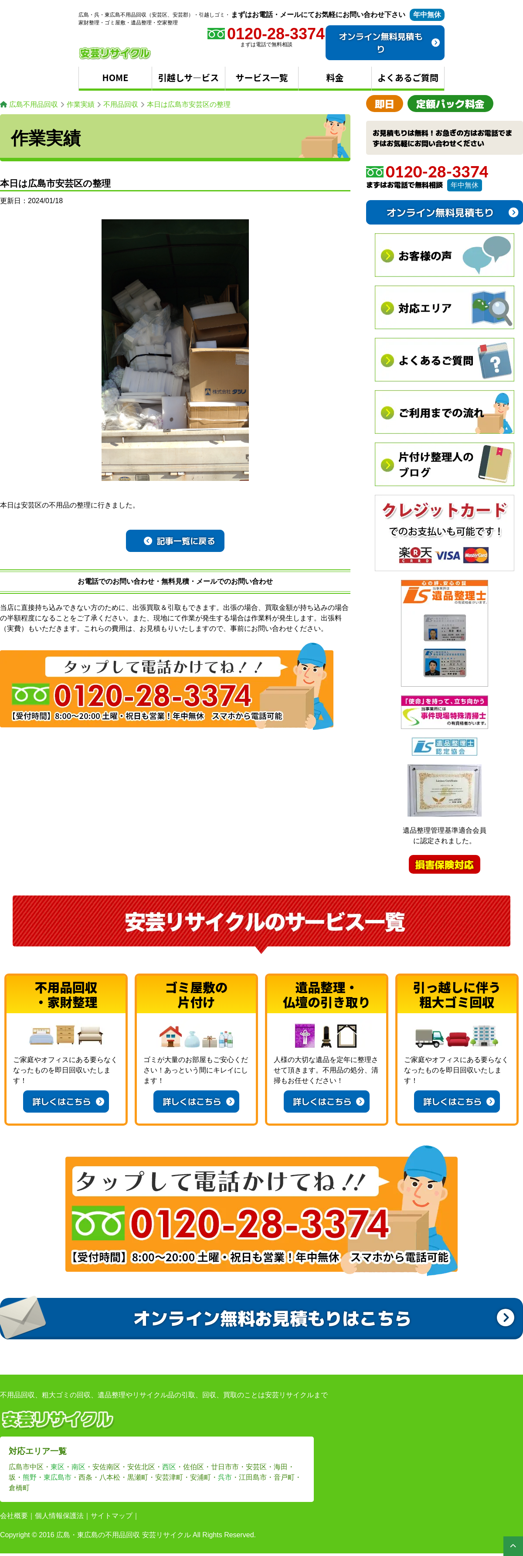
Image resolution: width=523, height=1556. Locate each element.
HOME (115, 77)
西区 (169, 1467)
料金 (335, 77)
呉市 (225, 1477)
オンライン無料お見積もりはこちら (323, 1317)
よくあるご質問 (407, 77)
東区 (58, 1467)
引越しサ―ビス (188, 77)
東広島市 (57, 1477)
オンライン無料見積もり (389, 42)
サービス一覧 (262, 77)
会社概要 (14, 1515)
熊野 (30, 1477)
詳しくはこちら (68, 1101)
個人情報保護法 (59, 1515)
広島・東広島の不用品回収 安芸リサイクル (123, 1535)
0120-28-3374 (427, 171)
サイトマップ (111, 1515)
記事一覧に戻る (179, 541)
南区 (78, 1467)
